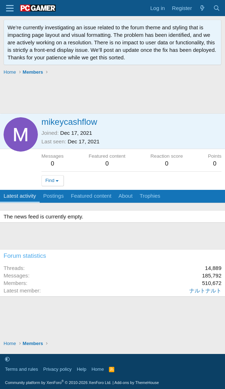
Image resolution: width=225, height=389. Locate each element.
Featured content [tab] (91, 196)
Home (97, 369)
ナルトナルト (205, 290)
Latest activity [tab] (20, 196)
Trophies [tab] (150, 196)
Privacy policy (57, 369)
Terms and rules (21, 369)
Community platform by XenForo (58, 382)
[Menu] (9, 8)
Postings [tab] (53, 196)
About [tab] (125, 196)
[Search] (217, 8)
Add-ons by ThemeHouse (136, 382)
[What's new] (202, 8)
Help (81, 369)
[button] (7, 359)
